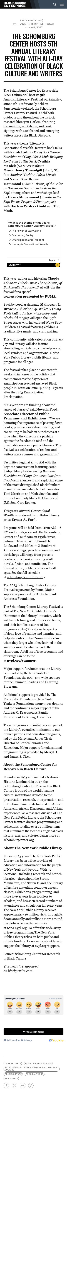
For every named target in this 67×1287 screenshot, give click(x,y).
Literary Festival (29, 99)
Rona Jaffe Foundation (38, 1063)
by (33, 23)
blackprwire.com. (20, 971)
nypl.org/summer (21, 660)
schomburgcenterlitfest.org (26, 577)
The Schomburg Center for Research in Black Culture (31, 1069)
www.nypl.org (17, 928)
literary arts (13, 1063)
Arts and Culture (32, 20)
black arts (11, 1078)
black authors (34, 1074)
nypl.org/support (47, 945)
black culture (13, 1074)
